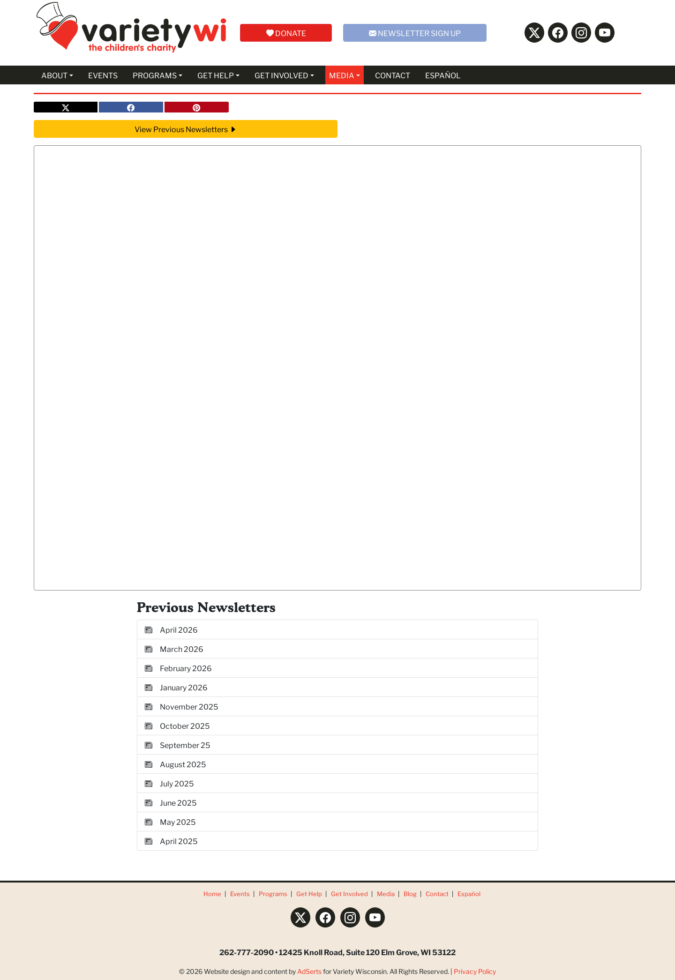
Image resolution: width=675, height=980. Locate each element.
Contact (437, 893)
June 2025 (170, 802)
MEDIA (341, 74)
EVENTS (103, 74)
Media (386, 893)
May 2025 (170, 821)
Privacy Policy (475, 971)
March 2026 (174, 648)
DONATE (286, 32)
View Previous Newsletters (186, 128)
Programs (273, 893)
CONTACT (392, 74)
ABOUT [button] (54, 74)
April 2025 (171, 840)
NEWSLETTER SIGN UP (415, 32)
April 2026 (171, 629)
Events (240, 893)
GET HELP (215, 74)
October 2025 (177, 725)
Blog (410, 893)
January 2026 (176, 686)
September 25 (177, 744)
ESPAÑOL (443, 74)
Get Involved (349, 893)
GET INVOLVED (281, 74)
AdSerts (309, 971)
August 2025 (175, 763)
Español (469, 893)
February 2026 (178, 667)
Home (212, 893)
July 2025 (169, 783)
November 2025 (181, 706)
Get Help (309, 893)
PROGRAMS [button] (155, 74)
